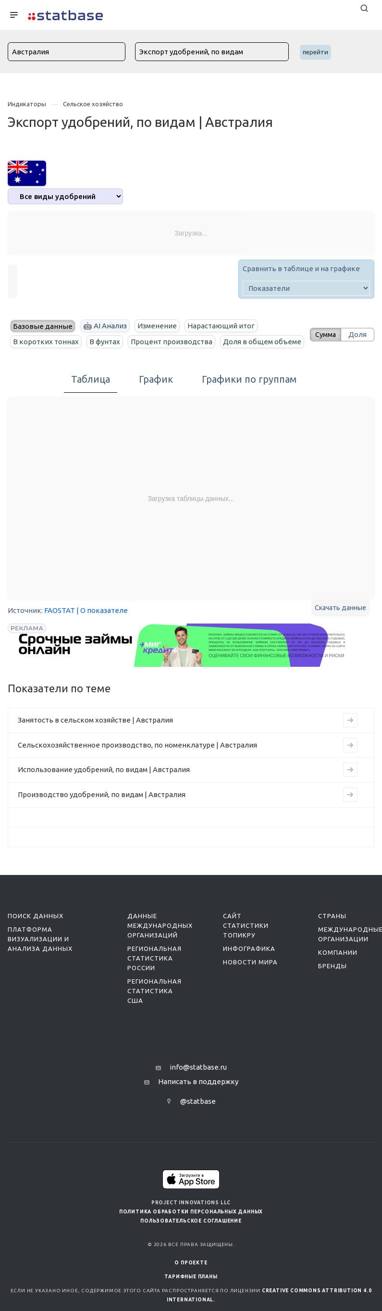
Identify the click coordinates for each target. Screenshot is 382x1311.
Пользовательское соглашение (191, 1236)
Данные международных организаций (160, 941)
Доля (357, 342)
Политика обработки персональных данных (191, 1227)
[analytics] (65, 196)
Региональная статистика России (154, 974)
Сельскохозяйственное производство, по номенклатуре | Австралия (137, 761)
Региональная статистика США (154, 1007)
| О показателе (102, 626)
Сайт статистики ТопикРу (246, 941)
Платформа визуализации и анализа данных (40, 955)
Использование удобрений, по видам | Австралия (104, 785)
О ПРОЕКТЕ (190, 1278)
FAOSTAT (59, 626)
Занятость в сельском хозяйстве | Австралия (95, 736)
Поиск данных (35, 931)
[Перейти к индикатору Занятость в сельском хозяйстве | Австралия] (350, 736)
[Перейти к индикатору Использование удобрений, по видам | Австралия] (350, 785)
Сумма (322, 342)
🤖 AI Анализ (105, 326)
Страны (332, 931)
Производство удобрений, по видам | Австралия (101, 810)
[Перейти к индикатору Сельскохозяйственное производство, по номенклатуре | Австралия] (350, 761)
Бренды (332, 981)
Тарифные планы (190, 1292)
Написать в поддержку (198, 1097)
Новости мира (250, 977)
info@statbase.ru (198, 1083)
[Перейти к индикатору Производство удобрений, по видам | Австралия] (350, 810)
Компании (337, 968)
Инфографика (249, 964)
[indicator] (306, 288)
